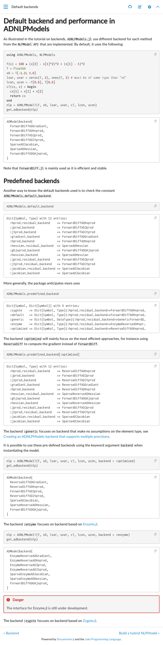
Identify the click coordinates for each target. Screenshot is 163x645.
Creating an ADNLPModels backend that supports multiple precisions (56, 436)
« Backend (11, 633)
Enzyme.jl (90, 524)
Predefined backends (31, 181)
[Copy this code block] (155, 54)
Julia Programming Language (103, 639)
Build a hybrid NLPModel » (139, 633)
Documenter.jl (65, 639)
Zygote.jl (89, 621)
